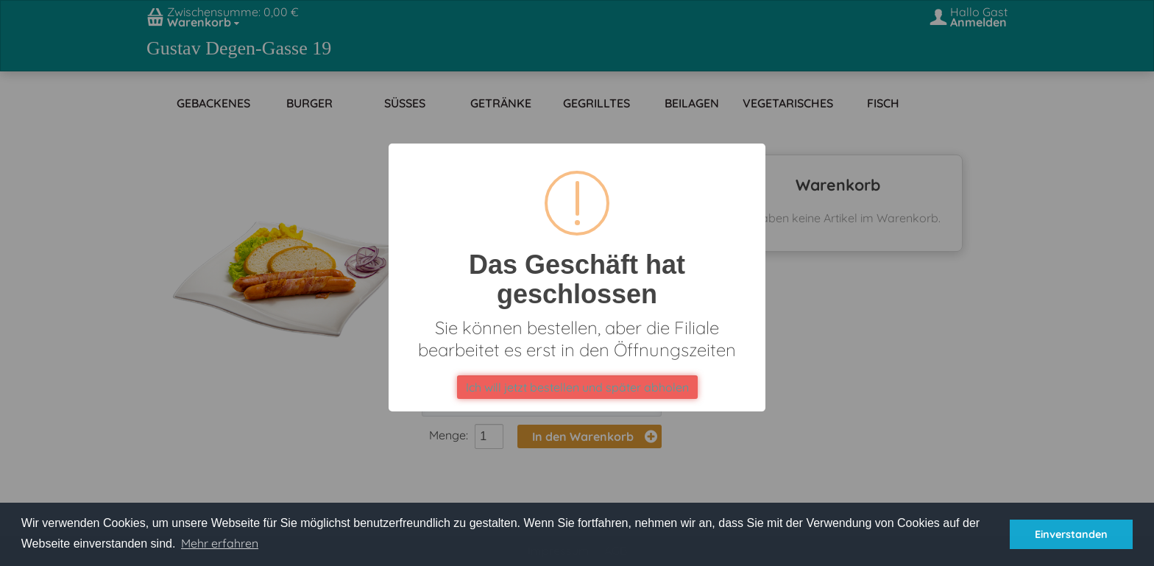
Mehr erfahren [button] (219, 543)
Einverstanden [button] (1071, 534)
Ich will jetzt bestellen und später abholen (577, 387)
